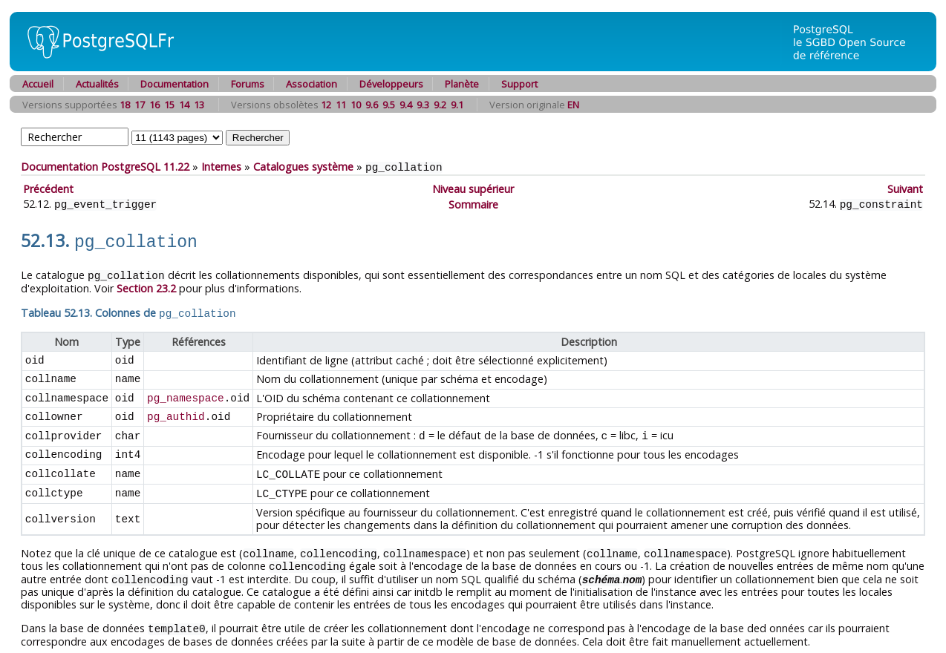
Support (519, 84)
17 (139, 104)
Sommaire (473, 203)
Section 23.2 (146, 284)
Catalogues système (303, 167)
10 (355, 104)
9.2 (440, 104)
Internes (221, 167)
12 (326, 104)
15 (169, 104)
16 (154, 104)
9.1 (457, 104)
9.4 (405, 104)
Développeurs (391, 84)
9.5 (388, 104)
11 (341, 104)
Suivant (905, 188)
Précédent (48, 188)
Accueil (37, 84)
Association (311, 84)
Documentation (174, 84)
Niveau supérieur (473, 188)
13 (199, 104)
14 (184, 104)
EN (573, 104)
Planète (462, 84)
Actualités (97, 84)
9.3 (423, 104)
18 (125, 104)
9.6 (371, 104)
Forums (247, 84)
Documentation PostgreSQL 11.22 (105, 167)
